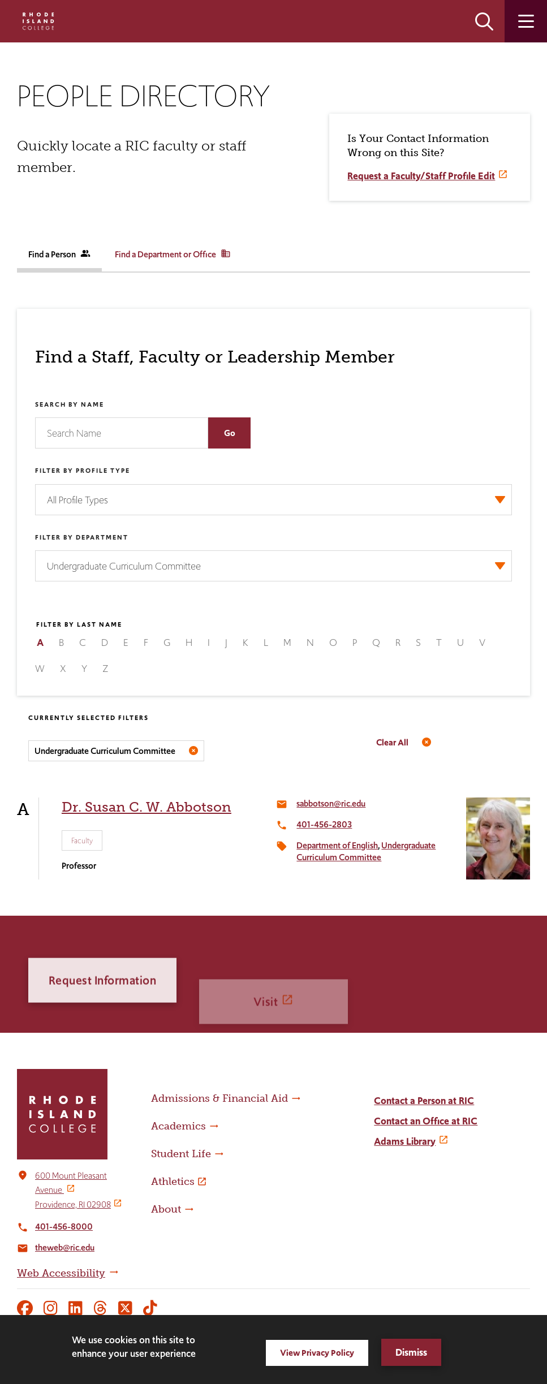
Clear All (392, 742)
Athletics (173, 1181)
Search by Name (69, 404)
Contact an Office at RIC (425, 1121)
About (166, 1209)
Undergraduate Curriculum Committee (366, 851)
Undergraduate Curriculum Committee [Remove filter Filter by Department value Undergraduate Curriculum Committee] (105, 751)
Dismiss (411, 1352)
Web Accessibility (61, 1273)
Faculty (82, 840)
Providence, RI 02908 (73, 1204)
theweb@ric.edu (64, 1247)
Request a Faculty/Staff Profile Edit (421, 176)
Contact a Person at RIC (424, 1100)
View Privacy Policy (317, 1353)
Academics (178, 1126)
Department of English (337, 845)
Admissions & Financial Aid (219, 1098)
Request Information (103, 1019)
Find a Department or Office (173, 254)
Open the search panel (484, 21)
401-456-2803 (324, 824)
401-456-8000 (64, 1226)
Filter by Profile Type (82, 471)
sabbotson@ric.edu (330, 803)
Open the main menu (526, 21)
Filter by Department (81, 537)
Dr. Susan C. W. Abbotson (146, 807)
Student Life (181, 1154)
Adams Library (405, 1141)
